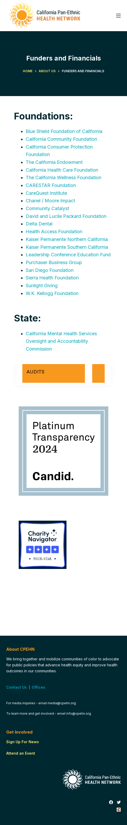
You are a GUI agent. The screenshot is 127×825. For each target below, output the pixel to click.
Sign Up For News (22, 742)
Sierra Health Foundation (52, 277)
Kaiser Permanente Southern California (67, 247)
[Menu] (118, 15)
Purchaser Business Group (54, 262)
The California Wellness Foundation (63, 177)
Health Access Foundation (54, 231)
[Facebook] (111, 802)
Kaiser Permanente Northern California (67, 239)
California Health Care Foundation (62, 170)
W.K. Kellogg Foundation (52, 293)
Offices (38, 687)
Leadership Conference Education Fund (68, 254)
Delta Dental (39, 223)
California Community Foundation (61, 139)
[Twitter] (119, 802)
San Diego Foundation (49, 270)
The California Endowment (54, 162)
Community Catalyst (47, 208)
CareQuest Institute (46, 193)
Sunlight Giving (42, 285)
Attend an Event (20, 753)
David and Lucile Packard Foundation (66, 216)
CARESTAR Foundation (51, 185)
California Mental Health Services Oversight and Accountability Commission (61, 341)
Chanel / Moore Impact (50, 200)
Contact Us (16, 687)
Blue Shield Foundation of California (64, 131)
